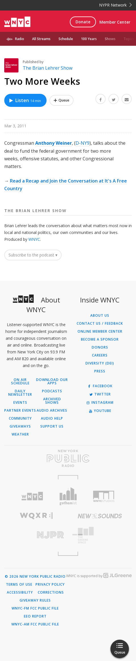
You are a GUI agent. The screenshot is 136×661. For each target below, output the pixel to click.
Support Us (52, 426)
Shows (110, 38)
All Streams (41, 38)
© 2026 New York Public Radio (35, 576)
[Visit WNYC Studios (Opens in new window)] (104, 496)
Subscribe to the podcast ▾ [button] (33, 255)
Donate (83, 21)
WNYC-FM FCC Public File (35, 608)
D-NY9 (82, 143)
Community (20, 418)
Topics (129, 38)
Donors (100, 347)
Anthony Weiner (53, 143)
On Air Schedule (20, 381)
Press (99, 371)
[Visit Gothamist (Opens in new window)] (68, 496)
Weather (20, 434)
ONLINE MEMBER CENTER (100, 331)
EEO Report (35, 616)
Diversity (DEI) (99, 363)
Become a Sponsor (100, 339)
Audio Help (52, 418)
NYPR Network (115, 5)
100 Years (89, 38)
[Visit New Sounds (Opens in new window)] (100, 516)
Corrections (51, 592)
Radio (19, 38)
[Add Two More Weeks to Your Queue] (61, 100)
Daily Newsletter (20, 392)
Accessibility (20, 592)
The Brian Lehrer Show (47, 68)
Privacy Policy (50, 584)
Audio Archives (52, 410)
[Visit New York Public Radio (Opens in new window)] (68, 458)
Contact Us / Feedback (100, 323)
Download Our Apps (52, 381)
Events (20, 402)
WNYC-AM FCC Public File (35, 624)
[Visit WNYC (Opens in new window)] (32, 496)
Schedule (65, 38)
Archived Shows (52, 400)
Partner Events (20, 410)
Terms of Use (19, 584)
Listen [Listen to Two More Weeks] (25, 100)
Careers (100, 355)
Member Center (114, 22)
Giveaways (20, 426)
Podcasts (52, 391)
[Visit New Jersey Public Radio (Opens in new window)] (36, 534)
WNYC (34, 239)
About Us (99, 315)
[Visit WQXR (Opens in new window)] (36, 515)
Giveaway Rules (35, 600)
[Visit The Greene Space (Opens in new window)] (100, 535)
